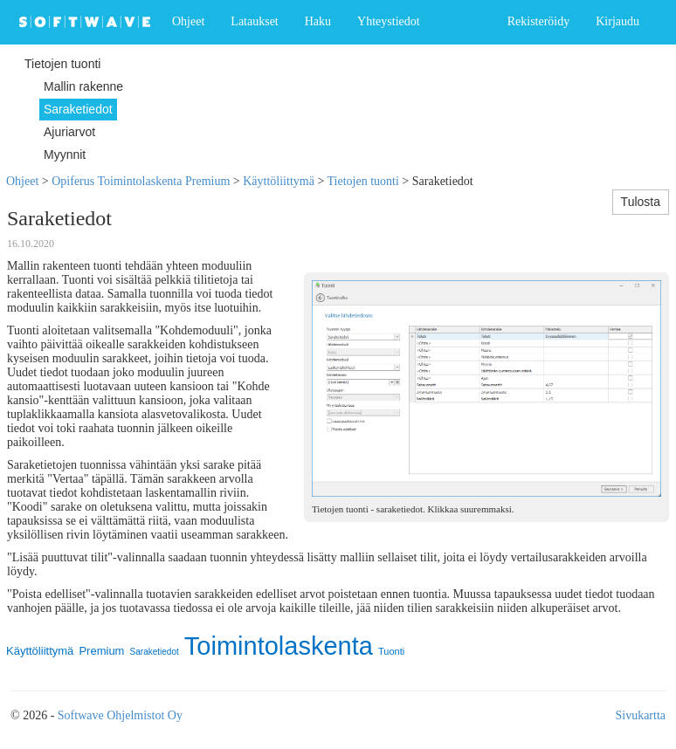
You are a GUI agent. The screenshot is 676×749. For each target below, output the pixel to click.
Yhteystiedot (388, 21)
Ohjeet (188, 21)
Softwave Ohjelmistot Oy (120, 715)
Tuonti (391, 651)
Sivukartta (640, 715)
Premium (101, 650)
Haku (318, 21)
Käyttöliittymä (278, 181)
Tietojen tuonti (363, 181)
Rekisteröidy (538, 21)
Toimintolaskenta (278, 646)
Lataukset (254, 21)
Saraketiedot (154, 651)
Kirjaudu (617, 21)
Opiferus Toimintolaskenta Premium (141, 181)
